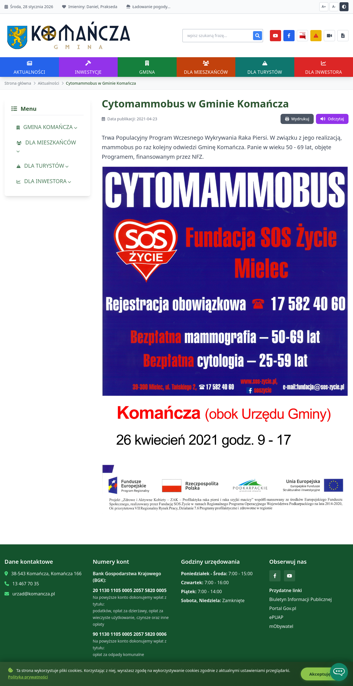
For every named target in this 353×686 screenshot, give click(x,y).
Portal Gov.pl (282, 608)
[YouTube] (275, 35)
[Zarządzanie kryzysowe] (316, 35)
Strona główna (17, 83)
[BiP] (302, 35)
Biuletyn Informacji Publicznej (300, 599)
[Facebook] (289, 35)
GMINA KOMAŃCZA (47, 127)
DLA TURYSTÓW (43, 165)
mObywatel (281, 626)
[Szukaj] (257, 35)
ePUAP (276, 617)
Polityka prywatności (28, 679)
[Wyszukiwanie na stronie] (222, 35)
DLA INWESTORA (44, 181)
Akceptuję (322, 676)
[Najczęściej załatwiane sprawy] (329, 35)
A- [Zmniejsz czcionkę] (334, 6)
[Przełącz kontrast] (344, 6)
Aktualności (48, 83)
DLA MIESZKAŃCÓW (46, 146)
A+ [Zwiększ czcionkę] (324, 6)
